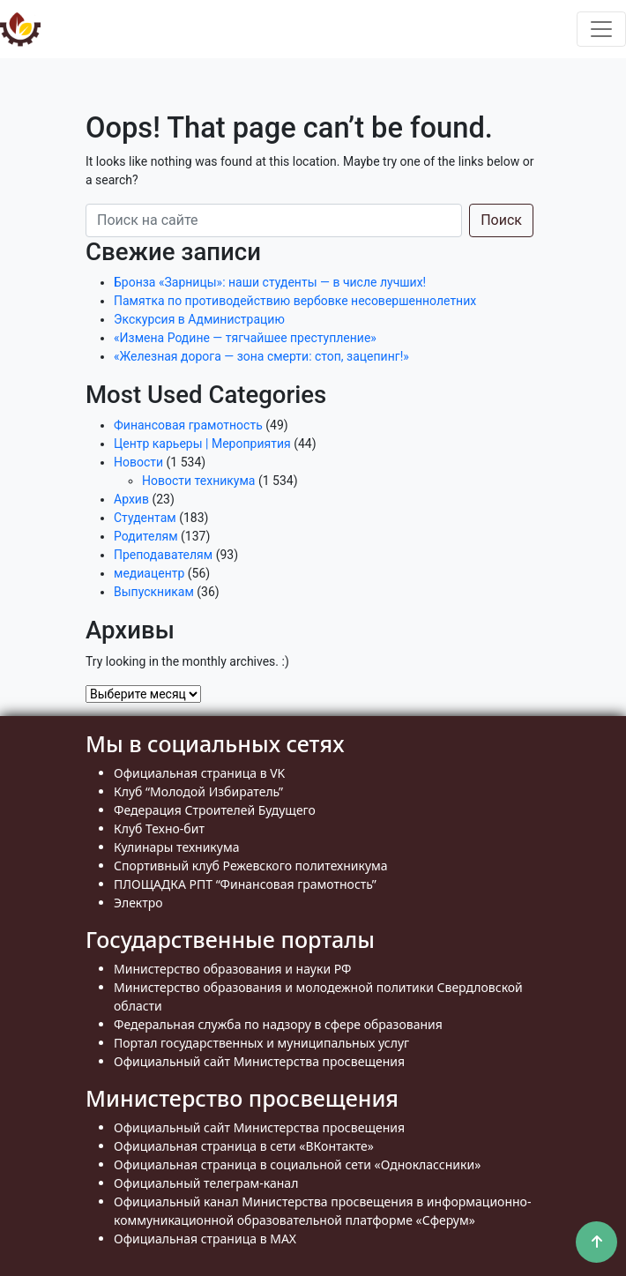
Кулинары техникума (176, 847)
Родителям (146, 536)
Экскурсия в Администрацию (199, 319)
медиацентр (149, 573)
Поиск (501, 220)
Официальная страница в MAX (205, 1238)
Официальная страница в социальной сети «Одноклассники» (297, 1164)
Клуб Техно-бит (159, 828)
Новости (138, 462)
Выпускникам (154, 592)
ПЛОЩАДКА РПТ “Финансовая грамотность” (245, 884)
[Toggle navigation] (601, 29)
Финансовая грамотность (188, 425)
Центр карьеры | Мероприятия (202, 444)
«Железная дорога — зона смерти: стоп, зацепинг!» (261, 356)
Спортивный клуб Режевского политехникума (251, 865)
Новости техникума (198, 481)
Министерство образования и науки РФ (233, 968)
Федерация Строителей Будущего (215, 810)
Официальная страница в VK (199, 773)
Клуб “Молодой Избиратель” (198, 791)
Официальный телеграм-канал (206, 1183)
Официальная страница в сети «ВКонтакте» (244, 1146)
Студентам (145, 518)
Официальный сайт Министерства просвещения (259, 1061)
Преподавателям (163, 555)
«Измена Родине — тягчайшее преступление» (245, 338)
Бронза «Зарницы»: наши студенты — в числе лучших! (270, 282)
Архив (131, 499)
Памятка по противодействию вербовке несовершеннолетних (295, 301)
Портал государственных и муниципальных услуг (261, 1042)
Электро (138, 902)
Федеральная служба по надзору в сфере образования (278, 1024)
